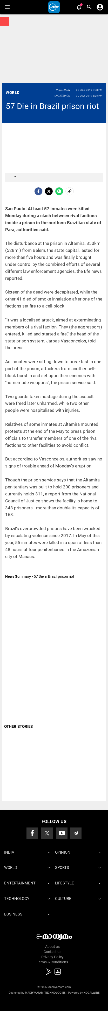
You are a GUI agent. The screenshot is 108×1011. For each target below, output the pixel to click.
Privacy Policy (52, 957)
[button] (7, 7)
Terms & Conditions (52, 962)
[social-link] (69, 191)
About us (52, 946)
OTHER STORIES (18, 726)
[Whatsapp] (59, 191)
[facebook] (38, 191)
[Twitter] (49, 191)
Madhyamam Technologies (45, 992)
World (12, 92)
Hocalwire (91, 992)
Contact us (52, 952)
